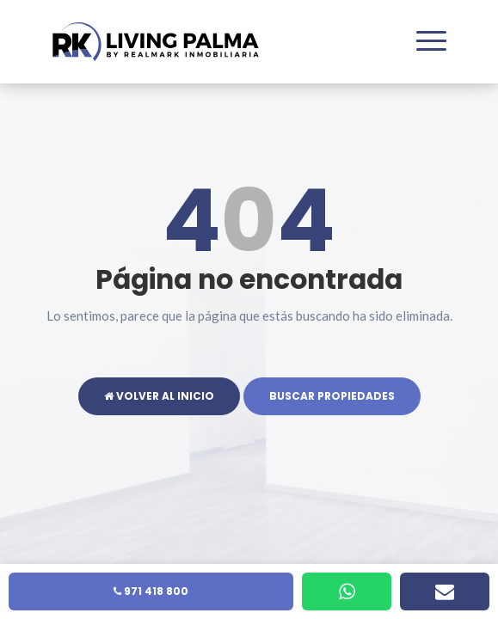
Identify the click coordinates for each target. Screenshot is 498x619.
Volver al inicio (159, 396)
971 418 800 (151, 591)
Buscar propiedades (332, 396)
